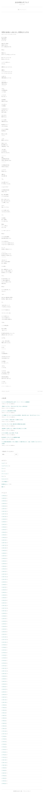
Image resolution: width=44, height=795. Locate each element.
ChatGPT (3, 463)
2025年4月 (4, 532)
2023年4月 (4, 595)
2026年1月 (4, 508)
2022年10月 (4, 610)
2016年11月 (4, 762)
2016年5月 (4, 778)
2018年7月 (4, 715)
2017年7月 (4, 741)
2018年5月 (4, 718)
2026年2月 (4, 506)
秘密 (2, 486)
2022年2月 (4, 631)
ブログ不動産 (4, 481)
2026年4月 (4, 500)
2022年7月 (4, 618)
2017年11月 (4, 733)
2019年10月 (4, 702)
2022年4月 (4, 626)
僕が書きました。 (9, 386)
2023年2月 (4, 600)
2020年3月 (4, 691)
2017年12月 (4, 731)
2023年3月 (4, 597)
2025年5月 (4, 529)
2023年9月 (4, 582)
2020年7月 (4, 681)
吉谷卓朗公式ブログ (22, 2)
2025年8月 (4, 521)
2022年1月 (4, 634)
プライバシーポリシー (27, 791)
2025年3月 (4, 534)
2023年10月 (4, 579)
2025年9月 (4, 519)
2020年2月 (4, 694)
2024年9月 (4, 550)
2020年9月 (4, 676)
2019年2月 (4, 710)
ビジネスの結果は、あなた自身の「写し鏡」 (10, 432)
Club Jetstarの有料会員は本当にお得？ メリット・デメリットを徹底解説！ (16, 402)
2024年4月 (4, 563)
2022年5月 (4, 623)
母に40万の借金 (40, 391)
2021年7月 (4, 650)
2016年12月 (4, 760)
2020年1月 (4, 697)
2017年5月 (4, 746)
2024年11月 (4, 545)
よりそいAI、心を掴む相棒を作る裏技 (9, 410)
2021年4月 (4, 657)
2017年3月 (4, 752)
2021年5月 (4, 655)
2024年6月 (4, 558)
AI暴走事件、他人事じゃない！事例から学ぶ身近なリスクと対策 (14, 428)
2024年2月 (4, 568)
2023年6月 (4, 589)
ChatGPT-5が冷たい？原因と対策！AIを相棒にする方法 (12, 419)
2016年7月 (4, 773)
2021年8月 (4, 647)
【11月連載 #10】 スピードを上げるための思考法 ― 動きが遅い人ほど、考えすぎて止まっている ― (21, 415)
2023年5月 (4, 592)
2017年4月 (4, 749)
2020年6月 (4, 684)
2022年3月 (4, 629)
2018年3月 (4, 723)
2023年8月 (4, 584)
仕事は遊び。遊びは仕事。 (6, 391)
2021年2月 (4, 663)
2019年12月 (4, 699)
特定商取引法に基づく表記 (17, 791)
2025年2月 (4, 537)
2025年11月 (4, 513)
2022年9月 (4, 613)
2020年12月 (4, 668)
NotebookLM (4, 479)
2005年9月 (4, 783)
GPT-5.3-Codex (4, 473)
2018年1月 (4, 728)
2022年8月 (4, 616)
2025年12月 (4, 511)
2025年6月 (4, 527)
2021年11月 (4, 639)
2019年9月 (4, 705)
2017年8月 (4, 739)
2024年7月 (4, 555)
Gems (3, 471)
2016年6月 (4, 775)
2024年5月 (4, 561)
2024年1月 (4, 571)
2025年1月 (4, 540)
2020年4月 (4, 689)
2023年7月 (4, 587)
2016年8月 (4, 770)
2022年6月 (4, 621)
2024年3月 (4, 566)
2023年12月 (4, 574)
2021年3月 (4, 660)
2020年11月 (4, 671)
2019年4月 (4, 707)
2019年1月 (4, 712)
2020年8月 (4, 678)
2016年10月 (4, 765)
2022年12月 (4, 605)
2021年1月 (4, 665)
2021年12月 (4, 637)
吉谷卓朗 (14, 34)
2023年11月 (4, 576)
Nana (3, 476)
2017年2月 (4, 754)
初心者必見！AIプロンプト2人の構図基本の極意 (11, 437)
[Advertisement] (22, 22)
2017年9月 (4, 736)
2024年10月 (4, 548)
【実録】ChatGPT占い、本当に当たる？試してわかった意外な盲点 (14, 406)
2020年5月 (4, 686)
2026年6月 (4, 495)
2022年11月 (4, 608)
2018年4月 (4, 720)
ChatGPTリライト (5, 465)
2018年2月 (4, 726)
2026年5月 (4, 498)
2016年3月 (4, 780)
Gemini (3, 468)
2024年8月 (4, 553)
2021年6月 (4, 652)
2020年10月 (4, 673)
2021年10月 (4, 642)
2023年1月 (4, 602)
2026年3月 (4, 503)
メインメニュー (22, 9)
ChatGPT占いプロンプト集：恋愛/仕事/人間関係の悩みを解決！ (14, 424)
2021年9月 (4, 644)
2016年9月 (4, 767)
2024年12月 (4, 542)
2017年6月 (4, 744)
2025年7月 (4, 524)
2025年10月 (4, 516)
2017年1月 (4, 757)
